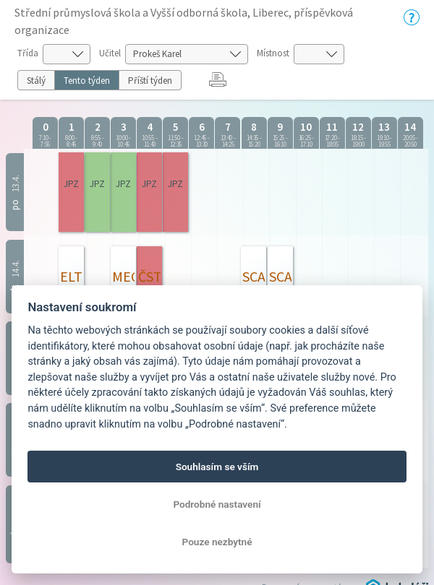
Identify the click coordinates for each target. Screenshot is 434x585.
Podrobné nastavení (216, 504)
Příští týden (150, 80)
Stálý (36, 80)
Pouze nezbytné (217, 541)
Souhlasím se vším (217, 466)
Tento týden (87, 80)
